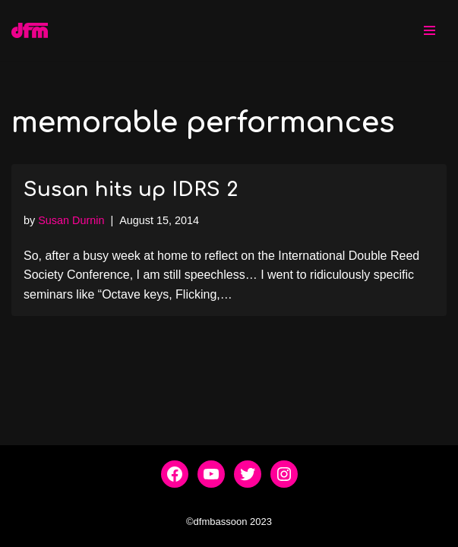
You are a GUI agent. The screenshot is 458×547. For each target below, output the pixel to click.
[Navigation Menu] (429, 30)
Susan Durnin (71, 220)
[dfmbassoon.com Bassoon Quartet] (29, 30)
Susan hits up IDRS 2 (131, 190)
